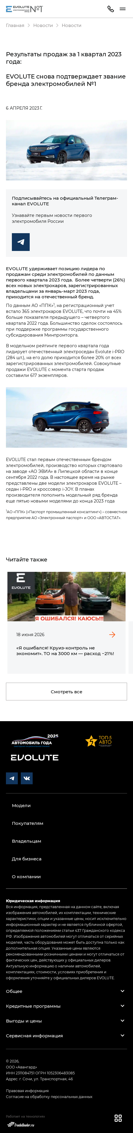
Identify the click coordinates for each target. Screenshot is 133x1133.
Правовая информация (27, 1090)
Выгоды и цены (24, 1021)
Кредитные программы (33, 1006)
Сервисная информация (34, 1035)
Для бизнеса (27, 859)
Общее (14, 991)
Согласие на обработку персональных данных (49, 1096)
